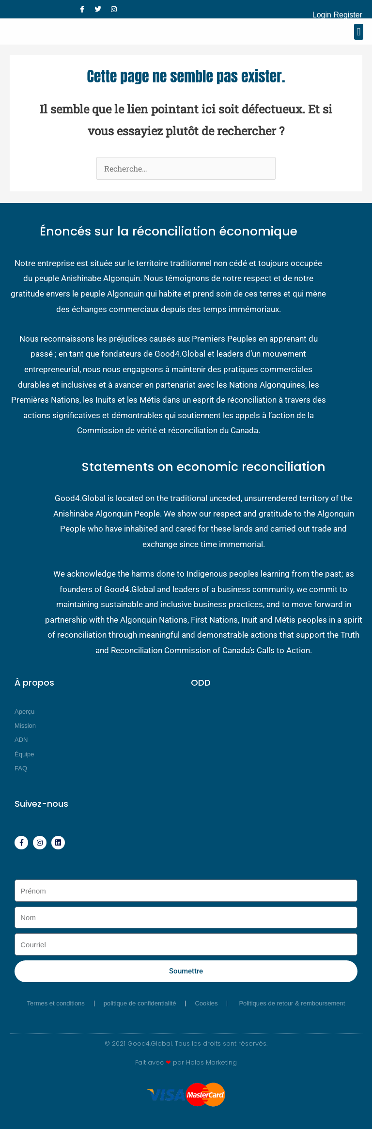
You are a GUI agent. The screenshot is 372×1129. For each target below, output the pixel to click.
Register (347, 15)
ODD (201, 682)
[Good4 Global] (24, 32)
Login (321, 15)
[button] (358, 32)
